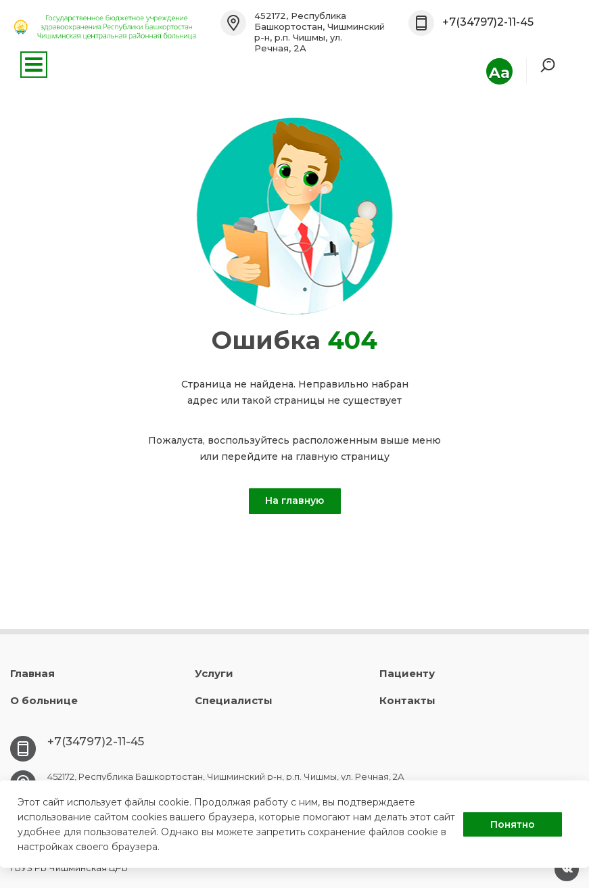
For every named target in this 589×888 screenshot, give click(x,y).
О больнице (44, 700)
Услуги (214, 673)
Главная (32, 673)
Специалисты (234, 700)
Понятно (512, 824)
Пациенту (407, 673)
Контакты (407, 700)
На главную (294, 500)
